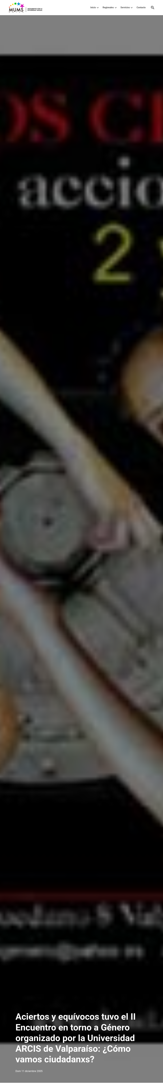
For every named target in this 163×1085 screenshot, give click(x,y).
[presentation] (98, 7)
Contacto (141, 7)
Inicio (93, 7)
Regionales (108, 7)
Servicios (125, 7)
